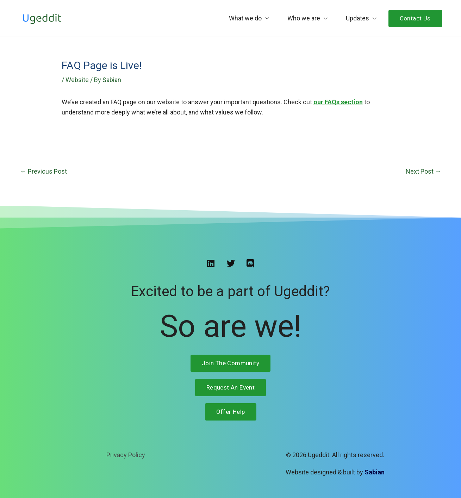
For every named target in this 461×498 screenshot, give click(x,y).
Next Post (423, 171)
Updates (357, 18)
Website (77, 79)
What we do (245, 18)
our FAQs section (338, 102)
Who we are (303, 18)
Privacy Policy (125, 455)
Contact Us (415, 18)
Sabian (375, 472)
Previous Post (43, 171)
